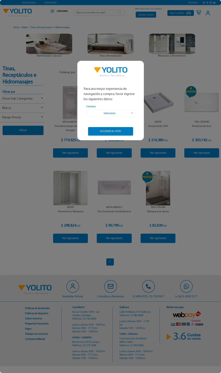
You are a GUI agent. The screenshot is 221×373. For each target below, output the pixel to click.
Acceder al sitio (110, 131)
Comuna (91, 106)
